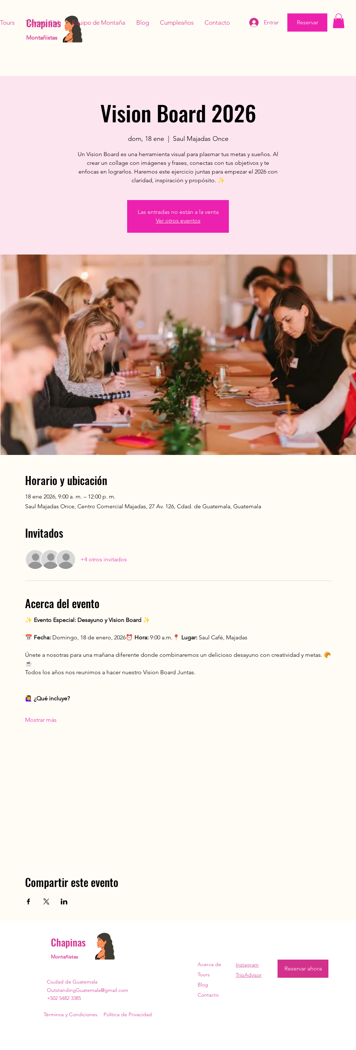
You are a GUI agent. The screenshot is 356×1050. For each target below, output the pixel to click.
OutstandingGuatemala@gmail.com (87, 990)
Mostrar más (41, 719)
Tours (204, 974)
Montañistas (41, 37)
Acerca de (209, 964)
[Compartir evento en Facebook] (28, 901)
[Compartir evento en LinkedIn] (64, 901)
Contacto (208, 995)
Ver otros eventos (178, 220)
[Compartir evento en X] (46, 901)
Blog (203, 984)
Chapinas (68, 942)
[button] (338, 20)
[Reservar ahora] (303, 969)
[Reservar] (307, 22)
